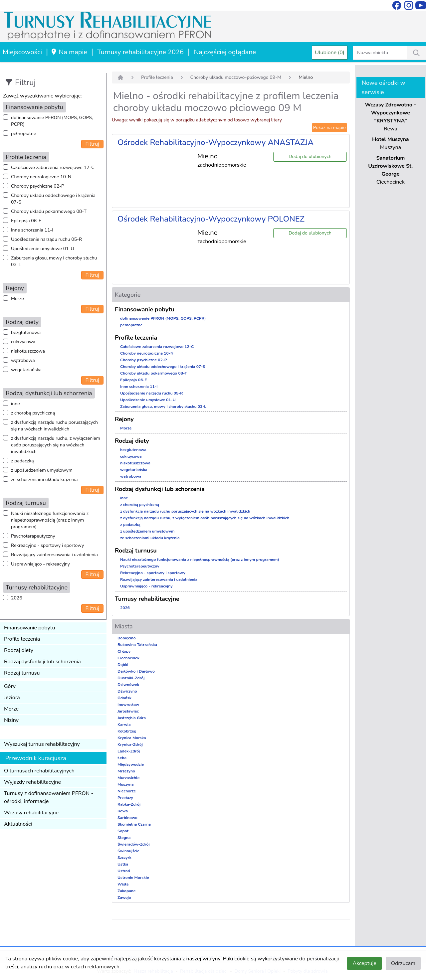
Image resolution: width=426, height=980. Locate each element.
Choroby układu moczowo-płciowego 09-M (236, 77)
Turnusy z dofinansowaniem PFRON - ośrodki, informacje (48, 797)
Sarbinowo (127, 817)
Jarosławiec (128, 711)
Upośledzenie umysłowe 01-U (42, 248)
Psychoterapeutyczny (33, 536)
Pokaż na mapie (329, 127)
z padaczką (22, 461)
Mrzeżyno (126, 771)
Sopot (122, 831)
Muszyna (125, 784)
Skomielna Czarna (134, 824)
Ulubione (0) (329, 52)
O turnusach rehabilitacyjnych (39, 770)
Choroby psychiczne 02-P (37, 186)
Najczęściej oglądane (225, 52)
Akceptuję (364, 963)
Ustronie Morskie (133, 877)
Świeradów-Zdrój (133, 844)
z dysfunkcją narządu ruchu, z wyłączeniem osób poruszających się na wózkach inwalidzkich (55, 445)
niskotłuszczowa (28, 351)
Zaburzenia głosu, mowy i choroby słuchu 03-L (54, 261)
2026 (16, 598)
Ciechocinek (128, 658)
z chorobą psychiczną (33, 413)
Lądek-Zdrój (128, 751)
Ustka (122, 864)
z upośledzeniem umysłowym (42, 470)
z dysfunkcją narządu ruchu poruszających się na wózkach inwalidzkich (54, 425)
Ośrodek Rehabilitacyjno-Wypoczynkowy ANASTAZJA (215, 142)
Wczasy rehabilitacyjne (31, 812)
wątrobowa (23, 360)
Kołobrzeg (126, 731)
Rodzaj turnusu (22, 673)
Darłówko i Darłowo (136, 671)
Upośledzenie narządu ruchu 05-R (46, 239)
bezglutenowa (26, 332)
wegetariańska (26, 370)
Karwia (123, 724)
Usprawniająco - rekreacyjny (40, 564)
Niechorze (126, 791)
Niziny (11, 720)
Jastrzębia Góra (131, 718)
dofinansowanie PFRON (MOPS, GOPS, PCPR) (52, 120)
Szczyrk (124, 857)
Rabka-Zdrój (128, 804)
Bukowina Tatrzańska (137, 644)
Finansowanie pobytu (29, 627)
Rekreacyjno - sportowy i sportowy (47, 545)
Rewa (122, 811)
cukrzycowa (23, 342)
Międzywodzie (130, 764)
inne (15, 404)
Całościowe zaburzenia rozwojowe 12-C (53, 167)
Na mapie (69, 52)
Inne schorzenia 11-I (32, 230)
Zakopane (126, 891)
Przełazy (125, 797)
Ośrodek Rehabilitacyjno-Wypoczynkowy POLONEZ (211, 219)
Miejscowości (22, 52)
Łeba (121, 757)
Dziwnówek (128, 684)
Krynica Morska (131, 737)
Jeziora (12, 697)
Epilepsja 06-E (26, 221)
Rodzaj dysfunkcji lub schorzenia (42, 661)
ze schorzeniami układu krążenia (44, 479)
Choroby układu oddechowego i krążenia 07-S (53, 198)
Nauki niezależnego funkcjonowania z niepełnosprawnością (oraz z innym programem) (50, 520)
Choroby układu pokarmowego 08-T (49, 211)
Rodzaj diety (18, 650)
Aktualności (18, 824)
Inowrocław (128, 704)
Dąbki (122, 664)
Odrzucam (403, 963)
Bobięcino (126, 638)
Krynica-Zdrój (130, 744)
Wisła (122, 884)
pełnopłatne (23, 133)
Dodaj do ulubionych (310, 156)
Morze (17, 298)
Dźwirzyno (127, 691)
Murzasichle (128, 777)
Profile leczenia (22, 639)
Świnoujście (128, 851)
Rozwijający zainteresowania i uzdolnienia (54, 555)
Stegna (123, 837)
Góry (10, 686)
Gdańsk (124, 698)
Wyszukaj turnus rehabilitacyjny (42, 744)
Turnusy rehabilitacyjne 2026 (140, 52)
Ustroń (123, 871)
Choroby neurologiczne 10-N (41, 177)
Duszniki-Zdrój (130, 678)
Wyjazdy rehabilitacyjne (32, 782)
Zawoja (124, 897)
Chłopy (123, 651)
